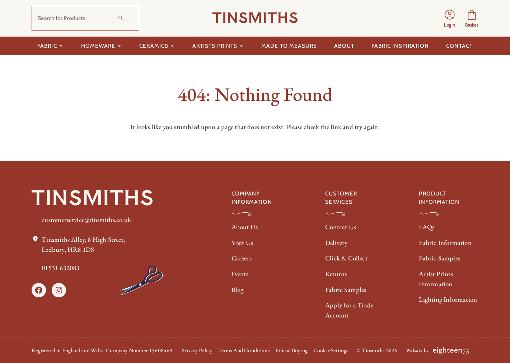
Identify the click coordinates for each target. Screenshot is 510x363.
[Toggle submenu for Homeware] (119, 46)
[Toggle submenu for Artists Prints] (241, 46)
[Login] (450, 18)
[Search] (121, 18)
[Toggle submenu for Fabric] (61, 46)
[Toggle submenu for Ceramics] (172, 46)
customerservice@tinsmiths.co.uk (86, 219)
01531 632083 (60, 267)
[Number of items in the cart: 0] (471, 18)
